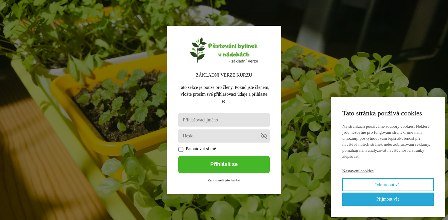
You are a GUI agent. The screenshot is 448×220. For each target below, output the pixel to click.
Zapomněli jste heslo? (224, 180)
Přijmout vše (387, 199)
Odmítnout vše (388, 184)
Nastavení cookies (358, 171)
